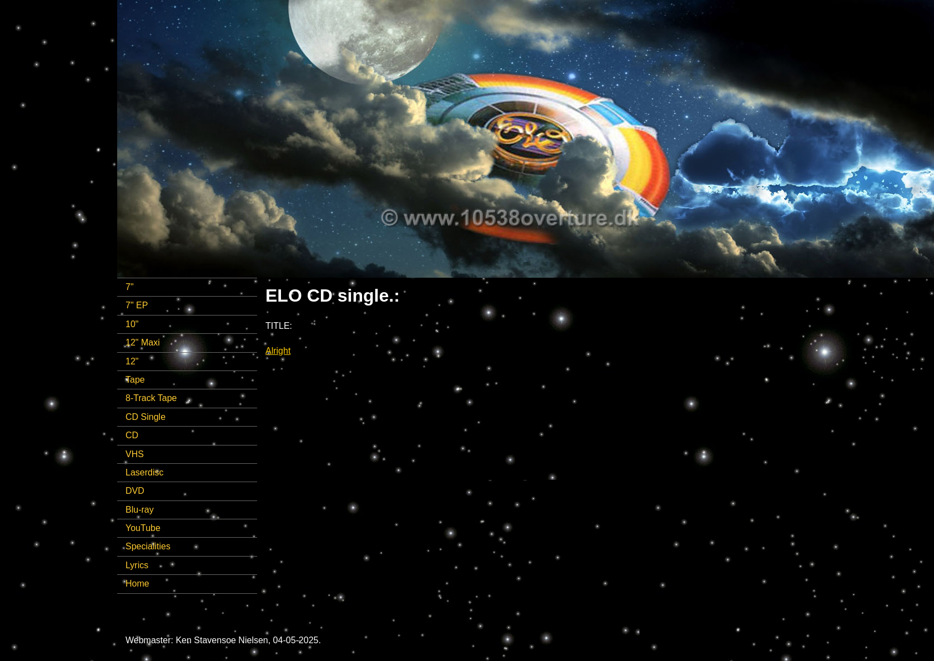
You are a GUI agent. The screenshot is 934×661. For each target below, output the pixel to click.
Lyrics (136, 565)
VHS (134, 454)
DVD (134, 490)
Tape (135, 379)
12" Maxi (142, 342)
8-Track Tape (151, 398)
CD (131, 435)
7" (129, 287)
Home (137, 583)
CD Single (145, 417)
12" (131, 361)
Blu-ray (139, 509)
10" (131, 324)
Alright (277, 350)
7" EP (136, 305)
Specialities (147, 546)
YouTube (142, 528)
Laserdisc (144, 472)
